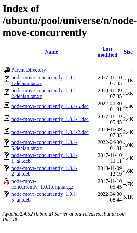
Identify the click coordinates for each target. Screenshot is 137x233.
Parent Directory (28, 69)
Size (128, 52)
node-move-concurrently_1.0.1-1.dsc (50, 119)
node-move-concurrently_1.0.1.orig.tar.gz (42, 184)
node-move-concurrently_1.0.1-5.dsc (50, 106)
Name (51, 52)
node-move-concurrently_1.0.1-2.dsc (50, 132)
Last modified (107, 52)
